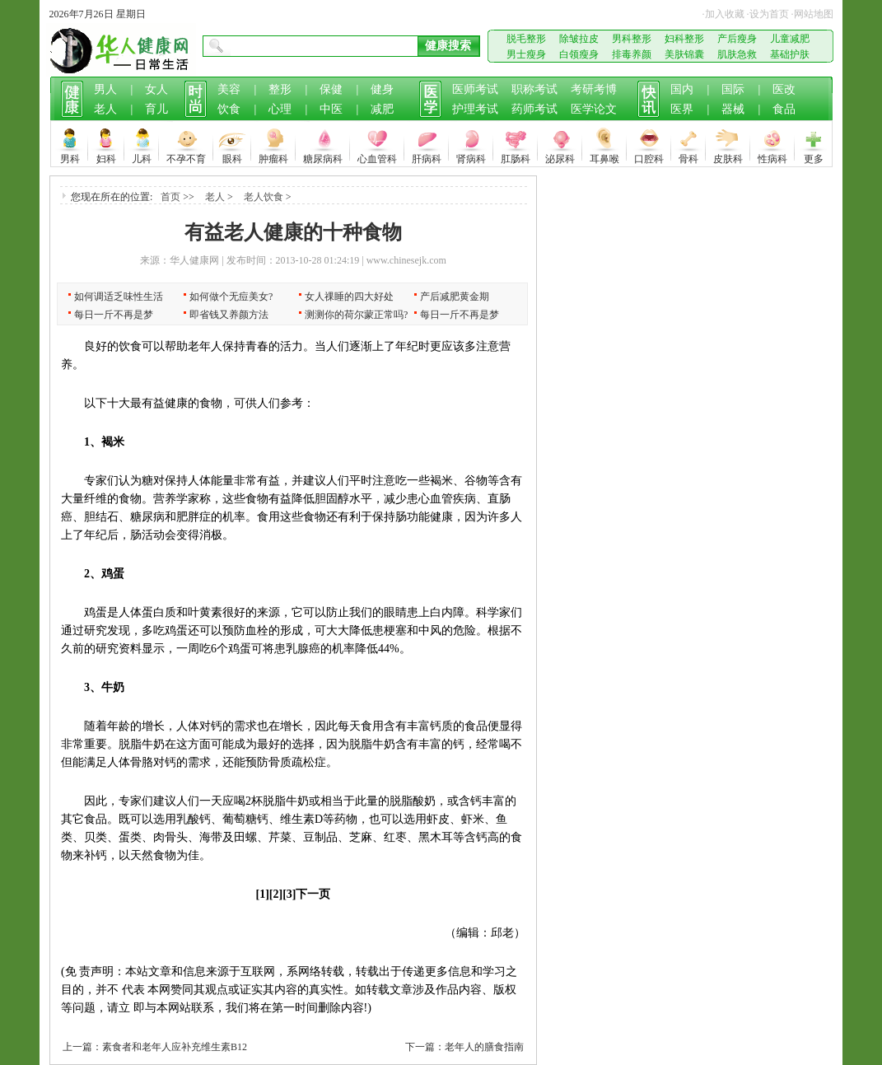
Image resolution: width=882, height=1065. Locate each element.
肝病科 (426, 157)
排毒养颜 (631, 54)
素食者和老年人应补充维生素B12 (174, 1047)
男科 (70, 157)
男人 (105, 89)
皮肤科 (728, 157)
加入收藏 (724, 14)
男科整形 (631, 38)
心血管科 (377, 157)
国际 (732, 89)
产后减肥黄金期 (454, 296)
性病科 (772, 157)
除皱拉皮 (579, 38)
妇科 (106, 157)
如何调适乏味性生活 (118, 296)
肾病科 (471, 157)
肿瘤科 (273, 157)
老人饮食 (263, 197)
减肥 (382, 109)
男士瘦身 (526, 54)
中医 (331, 109)
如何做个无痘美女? (231, 296)
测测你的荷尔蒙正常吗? (356, 314)
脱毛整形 (526, 38)
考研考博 (594, 89)
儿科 (142, 157)
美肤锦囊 (684, 54)
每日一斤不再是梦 (113, 314)
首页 (170, 197)
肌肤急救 (737, 54)
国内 (681, 89)
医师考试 (475, 89)
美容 (228, 89)
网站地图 (813, 14)
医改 (784, 89)
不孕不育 (186, 157)
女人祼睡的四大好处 (349, 296)
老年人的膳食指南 (484, 1047)
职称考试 (534, 89)
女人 (156, 89)
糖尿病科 (323, 157)
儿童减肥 (790, 38)
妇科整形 (684, 38)
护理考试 (475, 109)
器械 (732, 109)
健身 (382, 89)
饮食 (228, 109)
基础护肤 (790, 54)
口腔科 (649, 157)
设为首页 (769, 14)
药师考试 (534, 109)
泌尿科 (560, 157)
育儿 (156, 109)
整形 (280, 89)
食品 (784, 109)
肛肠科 (515, 157)
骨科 (688, 157)
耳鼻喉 (604, 157)
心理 (280, 109)
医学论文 (594, 109)
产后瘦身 (737, 38)
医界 (681, 109)
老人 (105, 109)
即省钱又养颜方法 (228, 314)
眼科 (232, 157)
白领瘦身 (579, 54)
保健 (331, 89)
